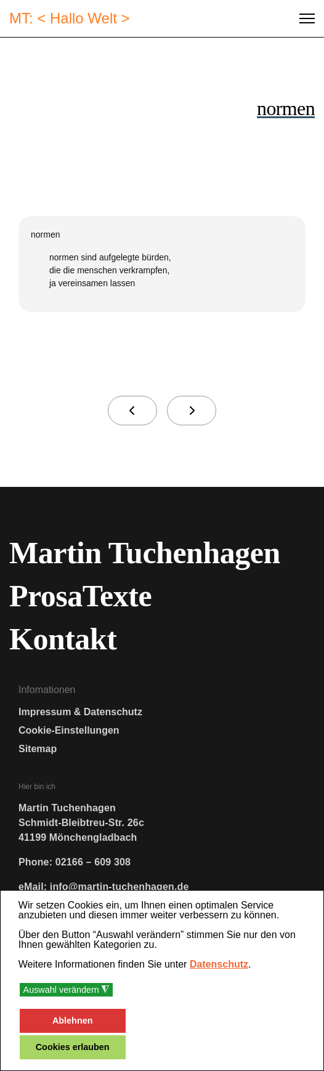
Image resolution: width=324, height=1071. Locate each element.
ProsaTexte (80, 595)
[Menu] (307, 18)
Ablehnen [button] (72, 1020)
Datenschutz (219, 964)
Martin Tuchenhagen (144, 552)
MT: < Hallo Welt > (69, 18)
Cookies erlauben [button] (73, 1047)
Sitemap (37, 749)
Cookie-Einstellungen (68, 730)
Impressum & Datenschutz (80, 712)
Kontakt (62, 639)
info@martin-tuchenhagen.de (119, 886)
